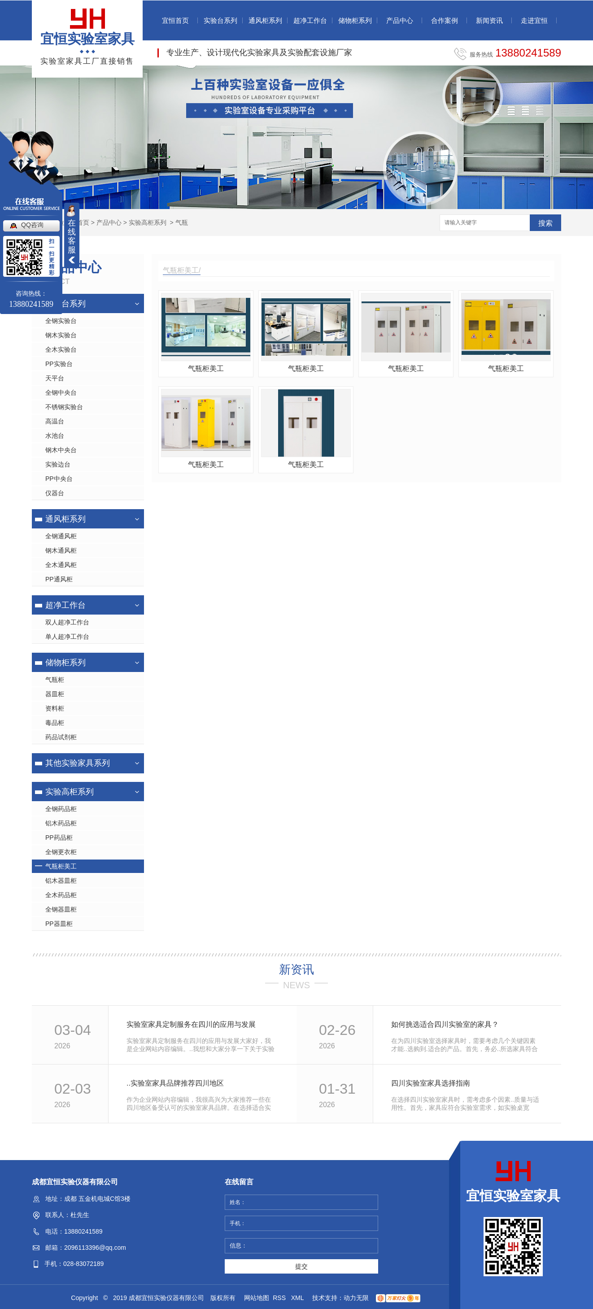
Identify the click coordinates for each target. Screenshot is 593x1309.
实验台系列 (220, 20)
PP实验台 (59, 363)
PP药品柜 (59, 837)
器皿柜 (54, 694)
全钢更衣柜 (61, 851)
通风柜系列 (265, 20)
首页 (83, 222)
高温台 (54, 421)
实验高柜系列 (147, 222)
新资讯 (296, 969)
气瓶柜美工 (61, 866)
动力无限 (356, 1297)
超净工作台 (310, 20)
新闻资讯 (489, 20)
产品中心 (399, 20)
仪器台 (54, 493)
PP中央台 (59, 478)
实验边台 (57, 464)
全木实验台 (61, 349)
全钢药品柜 (61, 808)
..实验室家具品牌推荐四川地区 (175, 1083)
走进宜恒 (534, 20)
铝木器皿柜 (61, 880)
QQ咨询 (32, 224)
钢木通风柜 (61, 550)
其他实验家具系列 (77, 763)
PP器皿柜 (59, 923)
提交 (301, 1266)
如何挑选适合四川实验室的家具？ (445, 1024)
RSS (280, 1297)
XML (298, 1297)
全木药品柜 (61, 895)
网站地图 (256, 1297)
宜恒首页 (175, 20)
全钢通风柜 (61, 536)
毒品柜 (54, 722)
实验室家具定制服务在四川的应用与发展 (191, 1024)
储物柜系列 (355, 20)
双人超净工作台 (67, 622)
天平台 (54, 378)
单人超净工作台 (67, 636)
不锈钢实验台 (64, 406)
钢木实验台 (61, 335)
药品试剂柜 (61, 737)
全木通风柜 (61, 564)
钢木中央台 (61, 450)
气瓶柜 (54, 679)
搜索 (545, 223)
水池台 (54, 435)
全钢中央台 (61, 392)
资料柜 (54, 708)
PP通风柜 (59, 579)
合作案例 (444, 20)
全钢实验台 (61, 320)
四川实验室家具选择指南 (430, 1083)
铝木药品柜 (61, 823)
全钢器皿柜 (61, 909)
